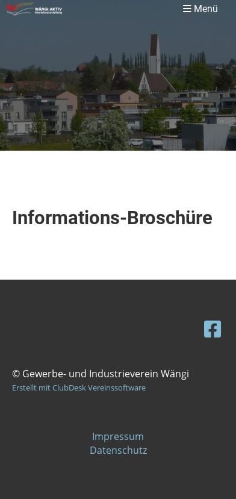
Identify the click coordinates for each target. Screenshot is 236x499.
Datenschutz (118, 450)
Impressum (118, 436)
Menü (200, 8)
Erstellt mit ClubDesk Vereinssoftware (79, 387)
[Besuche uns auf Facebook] (212, 329)
